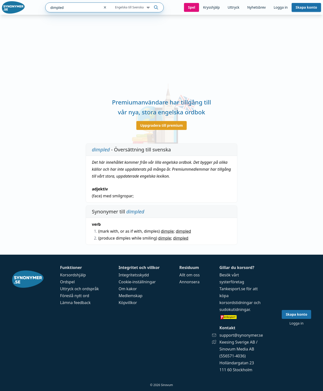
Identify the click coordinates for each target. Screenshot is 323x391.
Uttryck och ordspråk (79, 288)
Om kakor (128, 288)
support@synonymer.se (241, 335)
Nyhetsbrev (256, 7)
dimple (167, 231)
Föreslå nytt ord (74, 295)
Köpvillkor (128, 302)
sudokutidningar (235, 309)
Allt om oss (189, 275)
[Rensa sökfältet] (105, 7)
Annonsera (189, 282)
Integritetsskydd (134, 275)
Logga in (281, 7)
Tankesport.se (232, 288)
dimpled (183, 231)
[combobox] (72, 7)
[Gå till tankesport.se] (241, 317)
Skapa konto (306, 7)
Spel (191, 7)
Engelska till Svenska (133, 7)
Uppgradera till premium (161, 125)
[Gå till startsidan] (13, 7)
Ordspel (67, 282)
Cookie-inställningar (137, 282)
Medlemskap (130, 295)
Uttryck (233, 7)
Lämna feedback (75, 302)
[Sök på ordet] (156, 7)
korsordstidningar (236, 302)
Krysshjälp (211, 7)
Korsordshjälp (73, 275)
